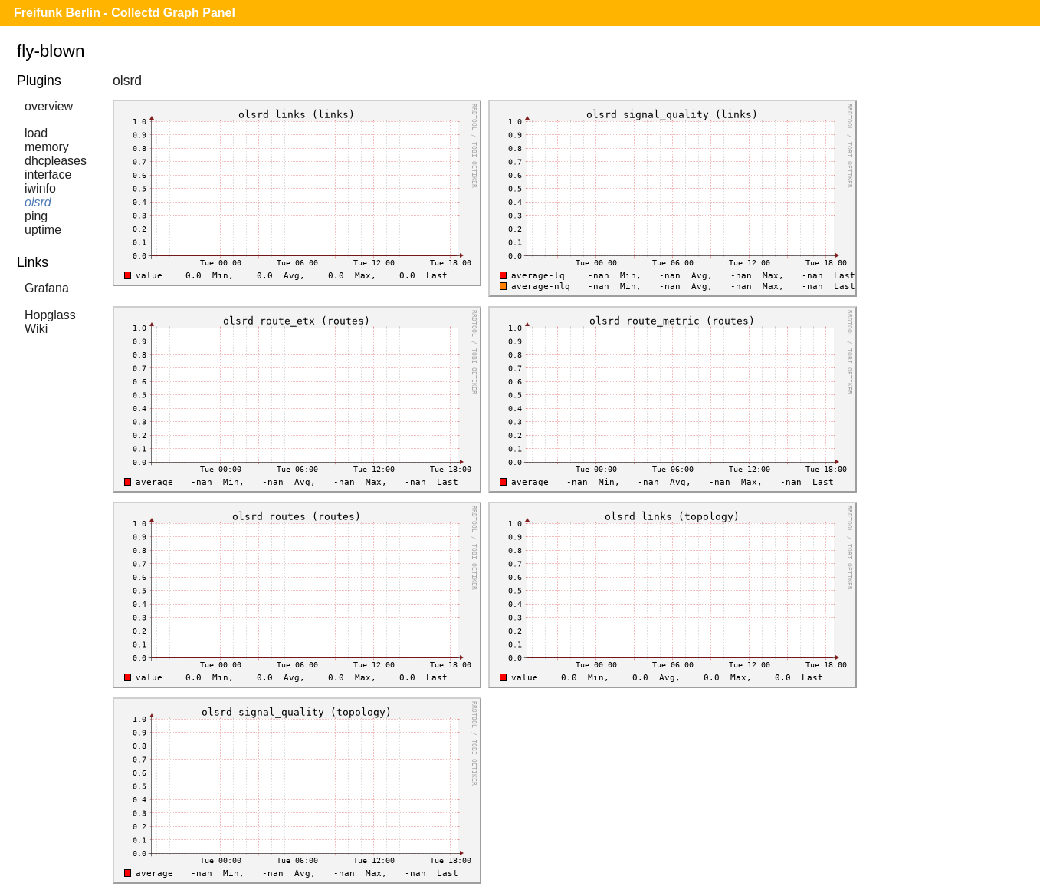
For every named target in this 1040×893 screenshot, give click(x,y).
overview (49, 106)
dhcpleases (56, 160)
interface (48, 174)
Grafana (47, 288)
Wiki (36, 328)
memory (47, 146)
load (36, 133)
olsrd (38, 202)
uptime (43, 229)
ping (36, 215)
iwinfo (40, 188)
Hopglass (50, 314)
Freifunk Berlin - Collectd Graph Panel (124, 12)
